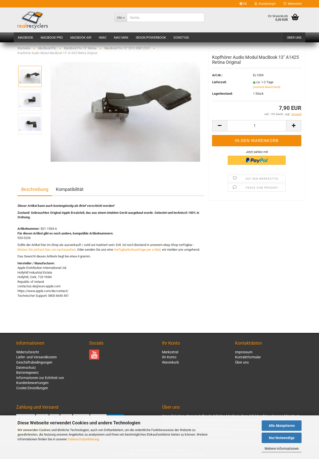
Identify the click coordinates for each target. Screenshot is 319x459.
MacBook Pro (52, 37)
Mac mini (121, 37)
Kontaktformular (248, 357)
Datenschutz (26, 368)
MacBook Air (80, 37)
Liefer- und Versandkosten (36, 357)
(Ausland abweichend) (266, 88)
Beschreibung (34, 189)
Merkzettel (292, 3)
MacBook (25, 37)
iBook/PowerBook (151, 37)
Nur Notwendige (282, 438)
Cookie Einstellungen (32, 388)
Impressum (243, 352)
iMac (102, 37)
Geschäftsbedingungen (34, 362)
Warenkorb (170, 362)
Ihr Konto (169, 357)
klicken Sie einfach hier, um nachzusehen (46, 249)
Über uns (294, 37)
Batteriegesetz (27, 373)
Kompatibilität (69, 189)
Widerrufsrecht (27, 352)
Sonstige (181, 37)
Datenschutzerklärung (83, 439)
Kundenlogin (265, 3)
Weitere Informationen (281, 449)
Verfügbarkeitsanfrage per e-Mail (137, 249)
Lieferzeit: (219, 83)
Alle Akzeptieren (282, 426)
